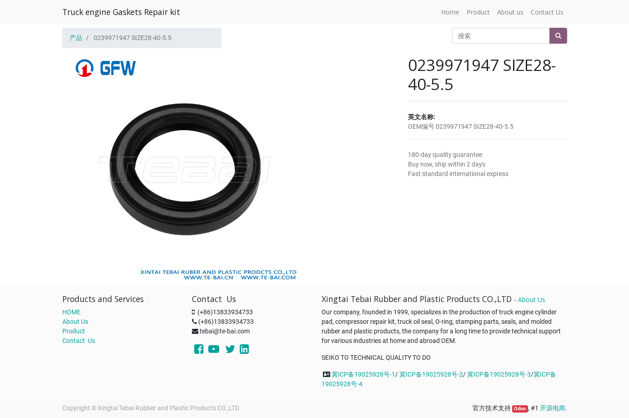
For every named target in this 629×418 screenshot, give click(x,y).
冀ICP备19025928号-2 (431, 374)
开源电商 (552, 408)
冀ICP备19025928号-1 (363, 374)
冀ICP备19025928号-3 (499, 374)
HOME (71, 312)
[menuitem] (450, 12)
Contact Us (78, 340)
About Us (75, 321)
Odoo (520, 409)
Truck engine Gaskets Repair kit (121, 11)
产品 (76, 37)
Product (73, 331)
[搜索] (558, 36)
